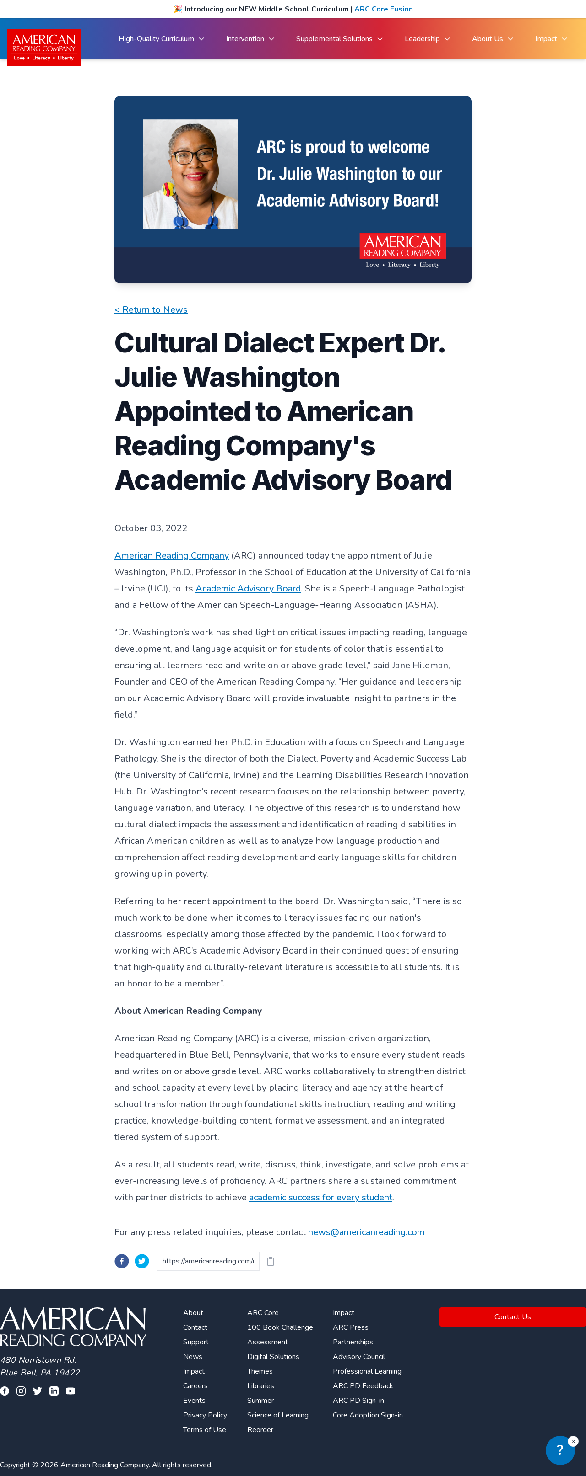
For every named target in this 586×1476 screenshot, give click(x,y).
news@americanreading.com (366, 1232)
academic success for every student (320, 1197)
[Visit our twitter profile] (37, 1391)
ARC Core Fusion (383, 9)
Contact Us (513, 1317)
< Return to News (151, 310)
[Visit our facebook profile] (4, 1391)
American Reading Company (171, 555)
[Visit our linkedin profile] (54, 1391)
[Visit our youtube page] (70, 1391)
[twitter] (142, 1261)
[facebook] (121, 1261)
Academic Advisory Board (248, 588)
